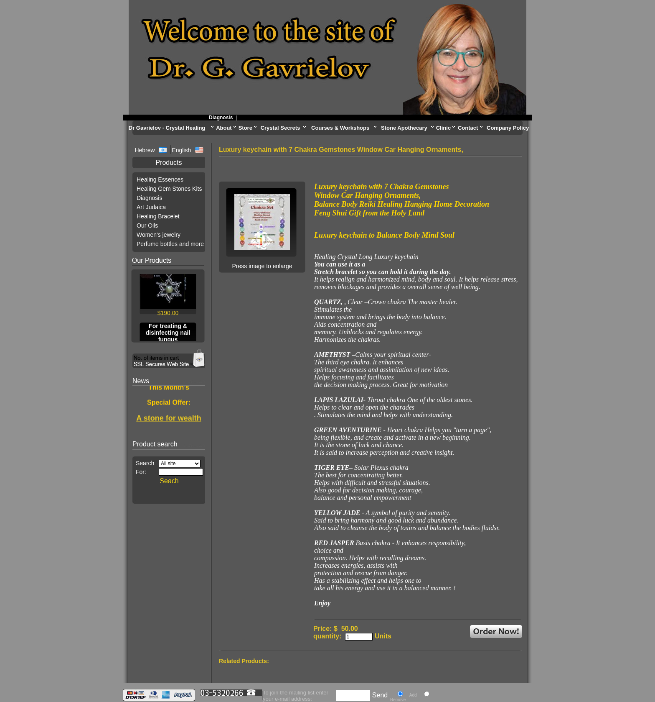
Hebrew (145, 150)
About (224, 128)
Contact (468, 128)
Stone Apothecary (404, 128)
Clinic (443, 128)
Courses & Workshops (340, 128)
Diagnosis (226, 117)
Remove (398, 699)
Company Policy (508, 128)
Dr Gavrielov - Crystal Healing (167, 128)
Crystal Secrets (280, 128)
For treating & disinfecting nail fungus (168, 334)
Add (413, 695)
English (181, 150)
